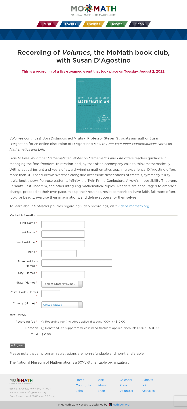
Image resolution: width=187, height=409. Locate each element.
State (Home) (26, 282)
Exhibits (147, 380)
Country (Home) (25, 303)
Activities (148, 390)
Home (80, 380)
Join (145, 385)
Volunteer (126, 390)
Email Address (26, 242)
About (102, 385)
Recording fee (26, 321)
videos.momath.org (133, 206)
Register (17, 345)
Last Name (28, 232)
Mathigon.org (119, 405)
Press (123, 385)
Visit (101, 380)
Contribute (83, 385)
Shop (101, 390)
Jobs (79, 390)
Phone (31, 252)
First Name (28, 223)
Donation (31, 328)
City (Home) (27, 273)
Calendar (126, 380)
